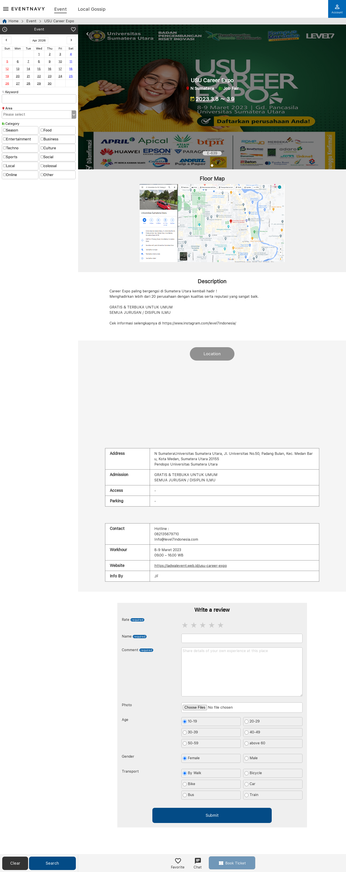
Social (47, 157)
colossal (49, 166)
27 (18, 83)
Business (49, 139)
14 (28, 68)
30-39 (190, 732)
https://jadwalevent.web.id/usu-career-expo (190, 566)
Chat (198, 863)
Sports (10, 157)
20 (18, 76)
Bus (188, 795)
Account (337, 9)
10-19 (190, 721)
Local (9, 166)
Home (13, 21)
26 (7, 83)
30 (50, 83)
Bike (189, 784)
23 (50, 76)
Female (191, 758)
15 (39, 68)
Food (46, 130)
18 (71, 68)
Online (10, 175)
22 (39, 76)
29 (39, 83)
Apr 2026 (39, 40)
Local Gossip (92, 9)
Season (10, 130)
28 (28, 83)
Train (251, 795)
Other (47, 175)
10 (60, 61)
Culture (48, 148)
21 (28, 76)
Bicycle (253, 773)
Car (249, 784)
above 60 (254, 743)
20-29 (252, 721)
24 (60, 76)
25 (71, 76)
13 (17, 68)
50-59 (190, 743)
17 (60, 68)
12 (7, 68)
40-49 (252, 732)
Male (251, 758)
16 (49, 68)
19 (7, 76)
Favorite (177, 863)
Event (60, 9)
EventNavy (28, 9)
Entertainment (17, 139)
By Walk (192, 773)
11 (71, 61)
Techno (11, 148)
